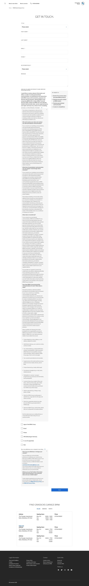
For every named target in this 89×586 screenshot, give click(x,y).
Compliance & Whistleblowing (15, 567)
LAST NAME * (24, 40)
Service (44, 508)
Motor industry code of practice (33, 563)
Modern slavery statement (14, 565)
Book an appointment (48, 562)
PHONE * (23, 56)
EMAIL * (23, 48)
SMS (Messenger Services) (29, 436)
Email (24, 428)
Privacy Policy (29, 560)
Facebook (58, 570)
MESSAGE (23, 73)
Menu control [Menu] (5, 3)
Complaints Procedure (14, 563)
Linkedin (68, 570)
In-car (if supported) (27, 440)
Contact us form (46, 560)
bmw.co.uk (59, 560)
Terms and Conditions (13, 560)
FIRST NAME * (24, 31)
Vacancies (59, 562)
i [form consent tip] (44, 449)
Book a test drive (13, 3)
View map (21, 525)
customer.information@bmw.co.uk (30, 465)
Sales (38, 508)
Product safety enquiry (31, 565)
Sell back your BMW (47, 563)
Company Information (31, 562)
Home (10, 8)
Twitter (62, 570)
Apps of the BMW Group (28, 424)
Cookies (10, 562)
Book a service (23, 3)
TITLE (22, 23)
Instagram (65, 570)
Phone (24, 432)
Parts (50, 508)
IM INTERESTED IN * (26, 65)
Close (46, 109)
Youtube (71, 570)
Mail (23, 445)
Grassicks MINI (60, 563)
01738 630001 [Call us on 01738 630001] (36, 3)
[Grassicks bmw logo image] (80, 3)
